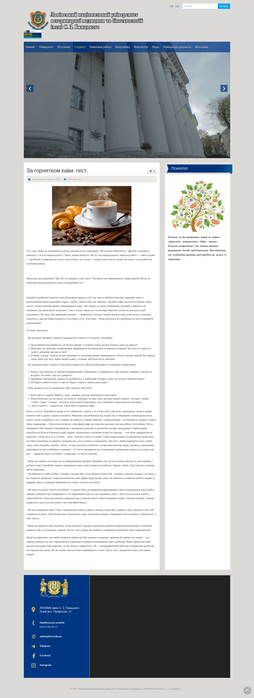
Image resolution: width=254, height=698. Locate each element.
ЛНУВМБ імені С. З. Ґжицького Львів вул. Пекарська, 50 (59, 609)
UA (177, 6)
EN (171, 6)
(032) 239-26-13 (52, 624)
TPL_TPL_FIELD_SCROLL (247, 690)
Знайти (224, 6)
